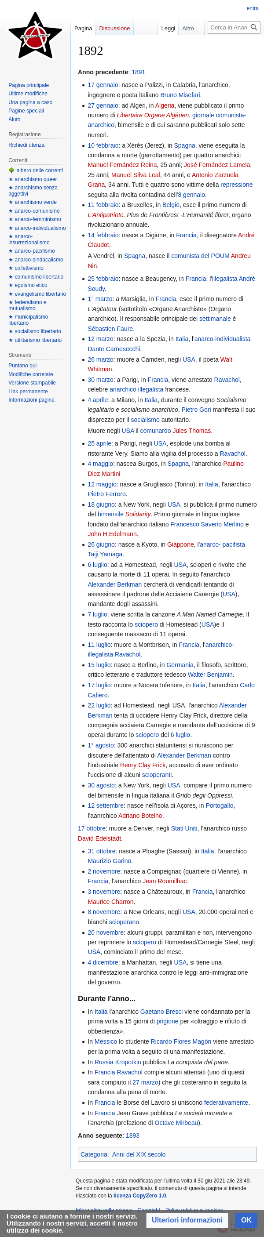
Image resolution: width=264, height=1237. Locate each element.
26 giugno (101, 544)
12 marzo (100, 338)
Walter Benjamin (210, 674)
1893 (132, 1135)
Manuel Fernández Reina (122, 164)
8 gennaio (191, 194)
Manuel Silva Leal (135, 174)
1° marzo (100, 298)
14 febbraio (103, 235)
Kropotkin (128, 1062)
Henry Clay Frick (142, 765)
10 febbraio (103, 145)
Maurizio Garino (109, 860)
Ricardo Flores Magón (181, 1041)
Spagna (184, 145)
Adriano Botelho (140, 815)
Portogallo (219, 805)
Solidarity (138, 514)
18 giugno (101, 504)
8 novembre (104, 911)
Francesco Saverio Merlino (207, 524)
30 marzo (100, 379)
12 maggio (102, 484)
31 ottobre (101, 851)
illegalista (225, 278)
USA (189, 359)
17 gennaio (103, 84)
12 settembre (106, 805)
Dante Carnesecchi (114, 348)
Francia (186, 235)
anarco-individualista (222, 338)
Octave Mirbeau (176, 1122)
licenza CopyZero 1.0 (140, 1196)
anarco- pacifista (222, 544)
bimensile (111, 514)
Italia (182, 338)
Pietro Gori (196, 409)
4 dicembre (103, 962)
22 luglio (99, 705)
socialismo (145, 419)
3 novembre (104, 891)
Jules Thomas (191, 430)
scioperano (124, 921)
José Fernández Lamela (217, 164)
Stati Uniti (184, 828)
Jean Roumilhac (165, 881)
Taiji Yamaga (105, 554)
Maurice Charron (110, 901)
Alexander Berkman (115, 584)
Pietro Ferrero (106, 493)
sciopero (146, 624)
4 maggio (100, 463)
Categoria (94, 1154)
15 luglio (99, 664)
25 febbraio (103, 278)
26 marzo (100, 359)
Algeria (165, 105)
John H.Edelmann (112, 533)
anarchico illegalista (136, 389)
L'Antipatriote (105, 214)
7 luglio (97, 614)
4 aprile (98, 399)
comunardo (155, 430)
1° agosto (101, 745)
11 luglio (99, 644)
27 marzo (145, 1082)
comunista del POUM (200, 255)
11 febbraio (103, 204)
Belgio (171, 204)
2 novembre (104, 871)
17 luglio (99, 685)
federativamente (226, 1102)
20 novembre (106, 932)
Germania (179, 664)
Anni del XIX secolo (138, 1154)
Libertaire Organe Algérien (153, 115)
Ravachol (227, 379)
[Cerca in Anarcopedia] (234, 27)
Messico (106, 1041)
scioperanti (157, 774)
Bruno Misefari (180, 94)
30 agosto (101, 785)
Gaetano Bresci (161, 1011)
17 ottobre (92, 828)
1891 (138, 72)
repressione (236, 184)
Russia (104, 1062)
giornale (203, 115)
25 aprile (99, 443)
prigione (168, 1021)
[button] (187, 1220)
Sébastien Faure (110, 328)
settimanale (215, 318)
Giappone (180, 544)
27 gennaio (103, 105)
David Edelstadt (99, 838)
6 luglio (97, 564)
